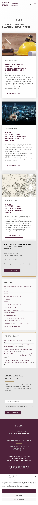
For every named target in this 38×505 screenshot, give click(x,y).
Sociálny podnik (10, 313)
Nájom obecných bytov (12, 296)
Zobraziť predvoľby (19, 499)
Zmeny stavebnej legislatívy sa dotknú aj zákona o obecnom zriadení (15, 67)
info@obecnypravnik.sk (21, 433)
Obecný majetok (10, 307)
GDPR (6, 294)
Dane (6, 291)
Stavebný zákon (10, 315)
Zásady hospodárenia (12, 326)
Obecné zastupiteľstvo (13, 304)
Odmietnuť (19, 495)
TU (5, 266)
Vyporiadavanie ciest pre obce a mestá (18, 323)
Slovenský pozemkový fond (14, 310)
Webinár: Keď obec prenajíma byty (14, 340)
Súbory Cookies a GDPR (19, 458)
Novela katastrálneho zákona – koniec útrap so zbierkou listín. (14, 208)
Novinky (7, 299)
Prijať (19, 491)
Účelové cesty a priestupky (14, 318)
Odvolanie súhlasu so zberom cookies (19, 460)
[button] (35, 477)
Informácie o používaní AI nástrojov (19, 456)
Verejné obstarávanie (12, 321)
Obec (6, 302)
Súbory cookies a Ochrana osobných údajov (19, 502)
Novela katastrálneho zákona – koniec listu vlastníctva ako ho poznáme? (16, 136)
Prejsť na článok (14, 93)
